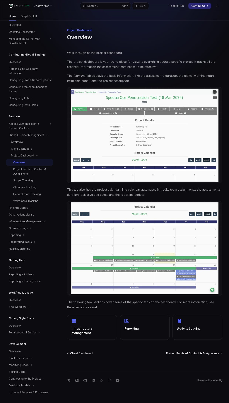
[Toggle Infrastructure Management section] (29, 221)
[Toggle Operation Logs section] (29, 228)
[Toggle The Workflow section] (29, 307)
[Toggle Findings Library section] (29, 207)
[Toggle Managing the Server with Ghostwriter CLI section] (29, 40)
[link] (92, 327)
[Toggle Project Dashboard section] (29, 155)
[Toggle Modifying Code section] (29, 365)
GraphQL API (29, 18)
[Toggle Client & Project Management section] (29, 135)
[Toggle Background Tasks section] (29, 242)
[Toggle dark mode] (217, 6)
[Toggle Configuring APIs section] (29, 98)
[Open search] (105, 6)
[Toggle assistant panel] (140, 6)
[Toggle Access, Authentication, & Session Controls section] (29, 126)
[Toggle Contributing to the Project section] (29, 378)
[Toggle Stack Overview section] (29, 358)
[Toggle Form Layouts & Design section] (29, 332)
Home (12, 18)
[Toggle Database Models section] (29, 385)
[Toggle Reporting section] (29, 235)
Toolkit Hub (176, 5)
